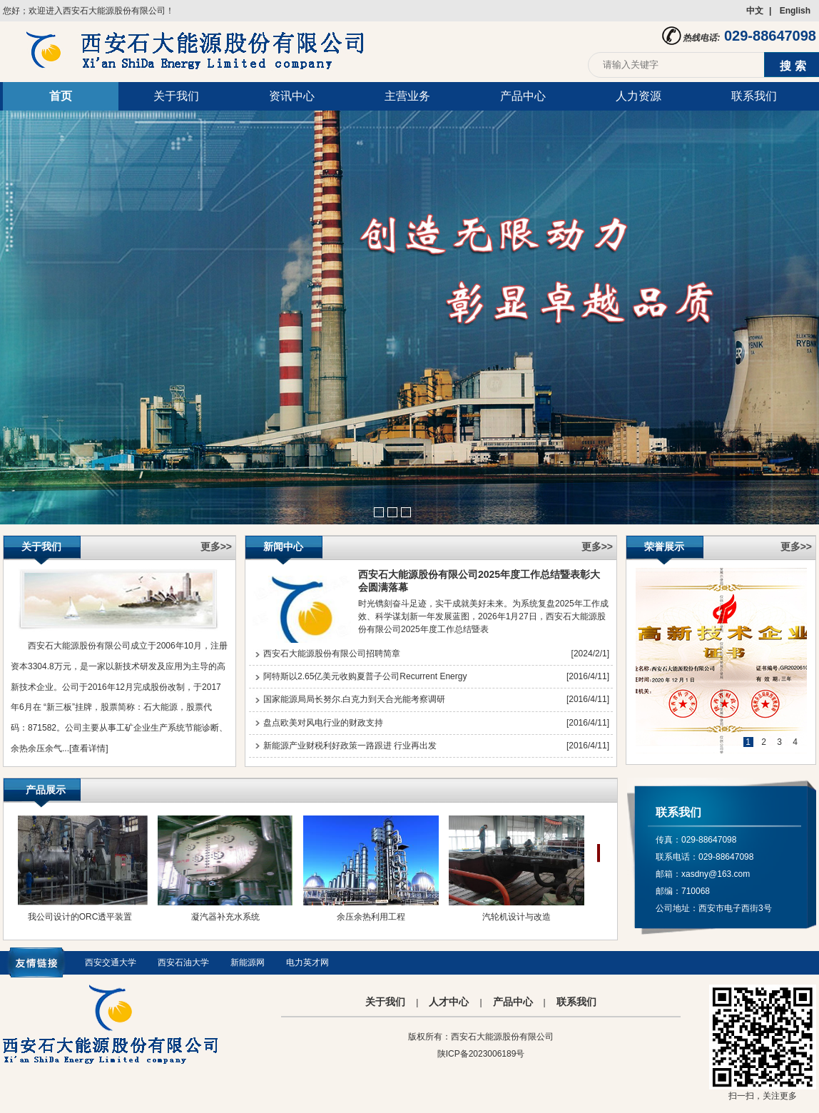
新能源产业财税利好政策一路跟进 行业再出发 (350, 746)
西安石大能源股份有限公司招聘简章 (331, 654)
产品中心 (523, 96)
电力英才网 (307, 962)
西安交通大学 (110, 962)
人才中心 (449, 1001)
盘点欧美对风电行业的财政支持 (323, 723)
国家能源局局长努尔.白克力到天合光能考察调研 (354, 699)
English (795, 11)
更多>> (216, 546)
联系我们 (754, 96)
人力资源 (638, 96)
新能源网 (247, 962)
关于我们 (176, 96)
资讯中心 (292, 96)
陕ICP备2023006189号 (481, 1054)
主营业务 (407, 96)
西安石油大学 (183, 962)
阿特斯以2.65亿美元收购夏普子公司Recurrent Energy (365, 676)
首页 (60, 96)
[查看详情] (88, 748)
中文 (754, 11)
